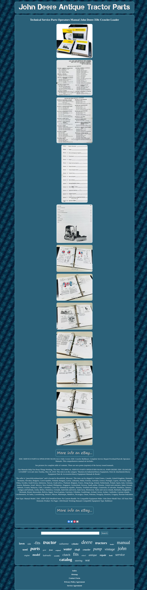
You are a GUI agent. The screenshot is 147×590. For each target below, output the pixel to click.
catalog (65, 559)
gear (44, 550)
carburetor (64, 544)
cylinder (75, 544)
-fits (37, 543)
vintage (110, 549)
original (58, 550)
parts (35, 548)
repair (103, 555)
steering (78, 560)
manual (123, 542)
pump (97, 549)
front (51, 550)
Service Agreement (74, 586)
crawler (86, 549)
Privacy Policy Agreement (74, 582)
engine (27, 555)
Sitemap (74, 574)
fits (76, 554)
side (29, 544)
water (68, 549)
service (120, 555)
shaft (77, 549)
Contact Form (74, 578)
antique (93, 555)
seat (87, 560)
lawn (22, 543)
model (36, 555)
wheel (83, 555)
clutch (66, 555)
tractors (101, 543)
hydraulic (47, 555)
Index (74, 571)
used (25, 549)
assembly (57, 556)
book (111, 555)
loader (112, 544)
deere (86, 542)
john (122, 548)
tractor (49, 542)
